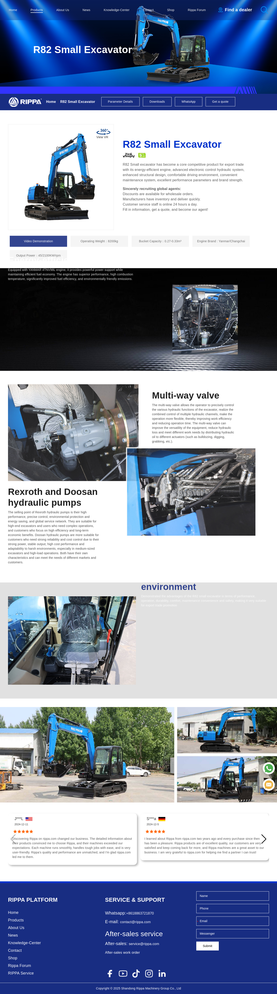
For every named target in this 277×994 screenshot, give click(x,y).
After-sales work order (122, 952)
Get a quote (220, 101)
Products (37, 10)
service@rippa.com (144, 944)
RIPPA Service (21, 973)
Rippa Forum (197, 10)
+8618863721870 (140, 913)
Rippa (16, 900)
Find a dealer (238, 9)
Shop (170, 10)
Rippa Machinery (148, 988)
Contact (148, 10)
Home (13, 10)
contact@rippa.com (135, 922)
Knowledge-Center (116, 10)
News (86, 10)
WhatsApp (189, 101)
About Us (62, 10)
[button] (264, 839)
